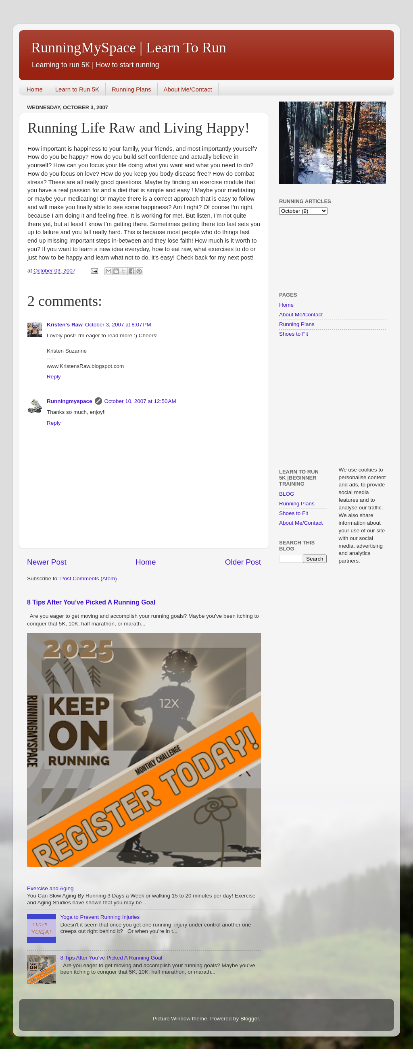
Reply (54, 377)
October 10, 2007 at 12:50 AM (140, 401)
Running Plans (131, 89)
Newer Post (47, 562)
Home (35, 89)
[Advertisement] (304, 252)
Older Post (243, 562)
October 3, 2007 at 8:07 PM (118, 325)
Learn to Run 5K (77, 89)
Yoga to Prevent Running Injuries (100, 917)
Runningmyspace (69, 401)
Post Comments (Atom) (88, 578)
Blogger (249, 1019)
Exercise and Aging (50, 888)
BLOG (286, 494)
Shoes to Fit (293, 334)
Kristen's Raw (65, 325)
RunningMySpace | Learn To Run (128, 47)
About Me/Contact (188, 89)
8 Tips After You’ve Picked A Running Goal (91, 602)
